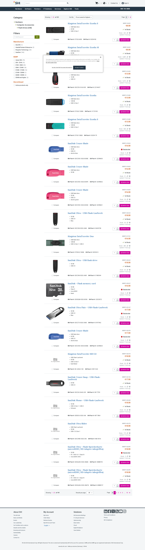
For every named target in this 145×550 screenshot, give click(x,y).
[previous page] (126, 17)
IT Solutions (47, 9)
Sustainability (17, 532)
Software (28, 9)
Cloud (75, 525)
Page (123, 17)
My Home (46, 515)
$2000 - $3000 (21, 75)
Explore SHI (68, 9)
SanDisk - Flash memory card (82, 283)
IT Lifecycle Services (79, 517)
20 (89, 492)
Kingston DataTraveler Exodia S (83, 23)
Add (37, 37)
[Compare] (52, 39)
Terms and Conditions (109, 515)
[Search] (67, 3)
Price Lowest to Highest (83, 17)
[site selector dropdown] (105, 3)
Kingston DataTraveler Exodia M (83, 47)
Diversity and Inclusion (19, 530)
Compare (56, 39)
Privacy (106, 517)
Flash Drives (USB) (25, 28)
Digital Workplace (78, 527)
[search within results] (24, 37)
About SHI (18, 512)
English (46, 525)
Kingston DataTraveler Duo (81, 236)
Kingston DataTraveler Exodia (82, 95)
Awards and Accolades (20, 527)
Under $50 (20, 60)
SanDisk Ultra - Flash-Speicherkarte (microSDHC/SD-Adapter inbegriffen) (85, 448)
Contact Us (114, 3)
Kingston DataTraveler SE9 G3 (82, 354)
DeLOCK (19, 45)
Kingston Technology (23, 50)
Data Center (77, 522)
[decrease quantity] (117, 40)
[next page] (130, 17)
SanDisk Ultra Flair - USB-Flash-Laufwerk (88, 307)
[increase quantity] (117, 39)
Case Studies (77, 530)
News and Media (18, 517)
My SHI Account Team (49, 522)
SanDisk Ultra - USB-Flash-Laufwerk (85, 213)
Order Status (47, 517)
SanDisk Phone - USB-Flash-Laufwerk (86, 400)
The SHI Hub (17, 515)
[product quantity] (114, 39)
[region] (73, 63)
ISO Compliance (108, 520)
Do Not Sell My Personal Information (62, 67)
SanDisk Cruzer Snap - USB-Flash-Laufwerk (84, 378)
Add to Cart (125, 40)
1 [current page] (128, 17)
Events (15, 520)
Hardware (18, 9)
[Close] (101, 57)
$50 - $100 (20, 62)
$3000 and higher (22, 77)
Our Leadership (17, 522)
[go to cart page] (97, 3)
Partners (37, 9)
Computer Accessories (25, 25)
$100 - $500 (21, 65)
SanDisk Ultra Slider (77, 423)
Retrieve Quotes (48, 520)
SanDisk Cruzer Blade (78, 143)
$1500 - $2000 (21, 72)
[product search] (47, 3)
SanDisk (20, 52)
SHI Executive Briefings (80, 515)
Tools (77, 9)
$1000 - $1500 (21, 70)
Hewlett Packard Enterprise (25, 47)
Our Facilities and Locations (21, 525)
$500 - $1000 (21, 67)
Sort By (71, 17)
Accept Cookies (79, 67)
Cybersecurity (77, 520)
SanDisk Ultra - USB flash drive (82, 260)
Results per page (81, 492)
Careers (16, 535)
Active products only (22, 85)
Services (58, 9)
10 (127, 492)
